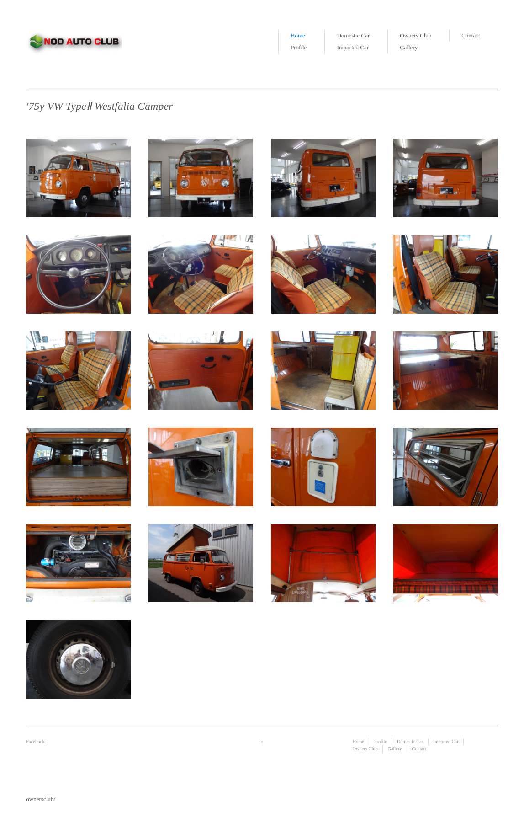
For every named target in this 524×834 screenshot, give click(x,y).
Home (298, 35)
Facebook (35, 741)
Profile (299, 47)
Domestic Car (353, 35)
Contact (470, 35)
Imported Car (353, 47)
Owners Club (415, 35)
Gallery (409, 47)
